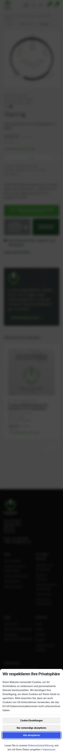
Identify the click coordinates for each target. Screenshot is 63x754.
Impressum (49, 749)
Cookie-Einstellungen (31, 720)
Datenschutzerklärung (40, 745)
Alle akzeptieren (31, 735)
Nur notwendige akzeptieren (31, 728)
